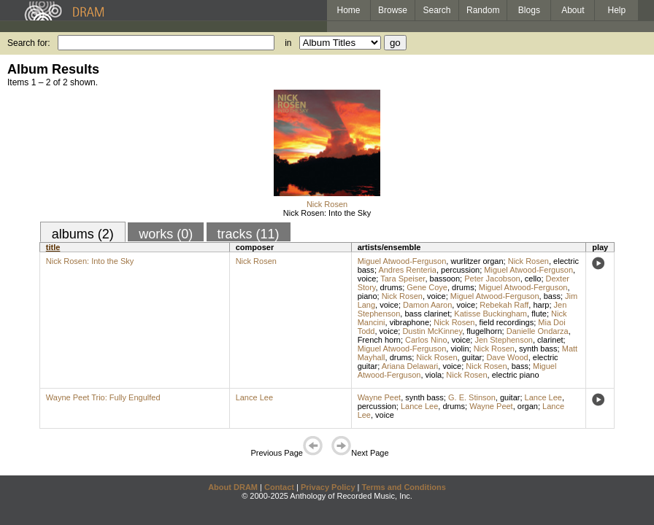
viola (434, 374)
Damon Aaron (427, 304)
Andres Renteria (407, 269)
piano (367, 296)
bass (552, 296)
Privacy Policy (328, 487)
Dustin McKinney (432, 331)
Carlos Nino (426, 339)
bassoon (445, 278)
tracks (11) (249, 234)
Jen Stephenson (503, 339)
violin (459, 348)
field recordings (507, 322)
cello (533, 278)
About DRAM (233, 487)
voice (367, 278)
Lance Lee (254, 397)
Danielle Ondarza (538, 331)
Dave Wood (507, 357)
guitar (472, 357)
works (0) (166, 234)
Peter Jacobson (492, 278)
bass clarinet (427, 313)
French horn (379, 339)
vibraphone (409, 322)
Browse (392, 10)
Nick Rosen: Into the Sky (327, 213)
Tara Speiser (402, 278)
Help (617, 10)
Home (348, 10)
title (53, 247)
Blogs (529, 10)
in (288, 43)
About (572, 10)
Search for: (28, 43)
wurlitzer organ (476, 261)
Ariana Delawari (410, 366)
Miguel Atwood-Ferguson (402, 261)
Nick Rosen (327, 204)
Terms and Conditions (404, 487)
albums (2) (83, 234)
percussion (460, 269)
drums (391, 287)
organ (528, 406)
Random (482, 10)
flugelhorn (483, 331)
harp (541, 304)
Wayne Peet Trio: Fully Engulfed (103, 397)
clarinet (550, 339)
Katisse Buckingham (490, 313)
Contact (279, 487)
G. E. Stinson (472, 397)
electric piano (515, 374)
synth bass (538, 348)
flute (539, 313)
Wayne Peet (379, 397)
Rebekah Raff (504, 304)
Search (437, 10)
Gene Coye (427, 287)
